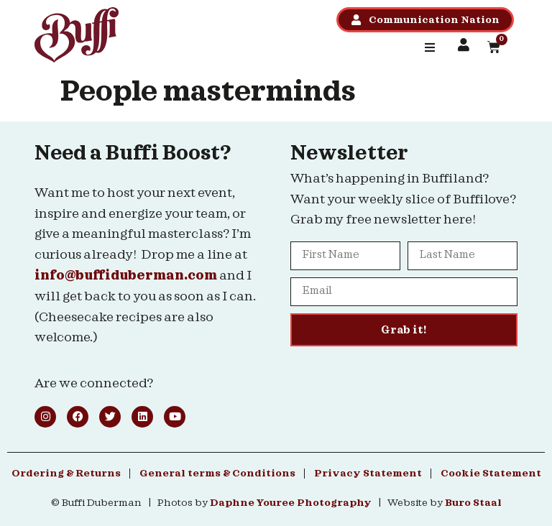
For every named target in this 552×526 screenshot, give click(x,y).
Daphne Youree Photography (291, 503)
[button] (430, 47)
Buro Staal (473, 503)
